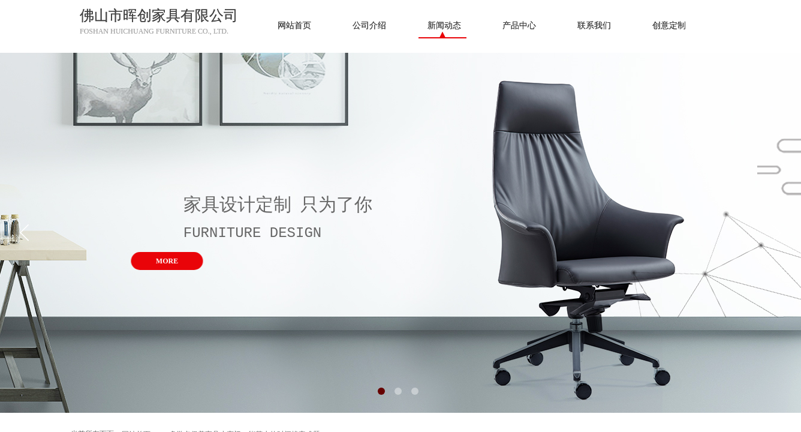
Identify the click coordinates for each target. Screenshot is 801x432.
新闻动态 (444, 25)
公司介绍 (369, 25)
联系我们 (594, 25)
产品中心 (519, 25)
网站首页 (294, 25)
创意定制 (669, 25)
